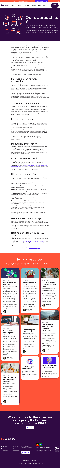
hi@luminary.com (15, 448)
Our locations (16, 450)
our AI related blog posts (34, 248)
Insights (34, 5)
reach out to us (29, 244)
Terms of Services (26, 460)
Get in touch (30, 427)
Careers (44, 5)
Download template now (41, 1)
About (39, 5)
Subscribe (25, 452)
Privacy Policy (35, 460)
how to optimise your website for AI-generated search (34, 241)
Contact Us (54, 5)
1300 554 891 (14, 446)
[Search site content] (48, 5)
